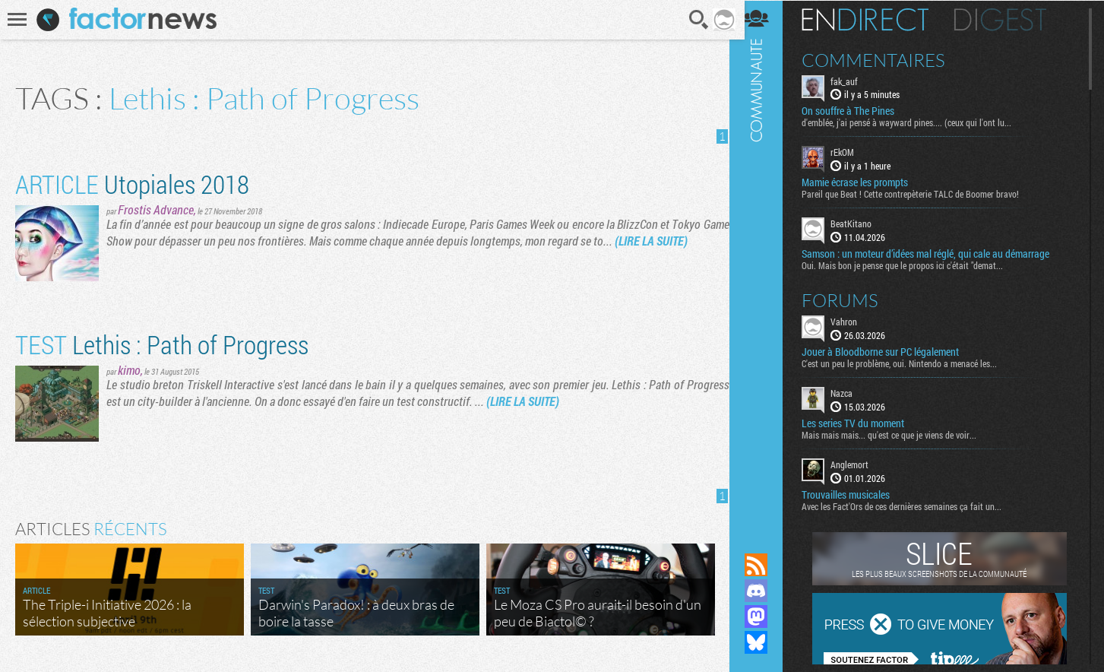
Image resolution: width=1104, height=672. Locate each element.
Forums (849, 299)
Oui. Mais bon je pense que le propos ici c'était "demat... (912, 264)
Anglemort (859, 464)
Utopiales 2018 (132, 183)
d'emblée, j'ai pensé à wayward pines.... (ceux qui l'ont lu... (916, 122)
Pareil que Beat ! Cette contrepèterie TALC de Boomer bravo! (920, 194)
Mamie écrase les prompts (864, 182)
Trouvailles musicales (855, 494)
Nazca (851, 392)
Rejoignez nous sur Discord (765, 590)
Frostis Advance (156, 209)
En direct (874, 19)
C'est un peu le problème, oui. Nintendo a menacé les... (909, 363)
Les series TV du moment (862, 423)
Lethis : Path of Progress (161, 344)
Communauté (766, 262)
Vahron (853, 321)
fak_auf (854, 80)
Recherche (693, 19)
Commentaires (883, 59)
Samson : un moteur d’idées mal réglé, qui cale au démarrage (935, 253)
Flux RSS (765, 564)
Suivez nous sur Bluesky (765, 642)
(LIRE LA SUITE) (679, 241)
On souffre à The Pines (857, 111)
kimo (129, 370)
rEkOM (852, 152)
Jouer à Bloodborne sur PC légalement (890, 351)
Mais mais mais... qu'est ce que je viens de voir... (898, 434)
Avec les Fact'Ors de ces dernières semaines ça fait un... (911, 505)
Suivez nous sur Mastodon (765, 616)
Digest (1010, 19)
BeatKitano (860, 223)
